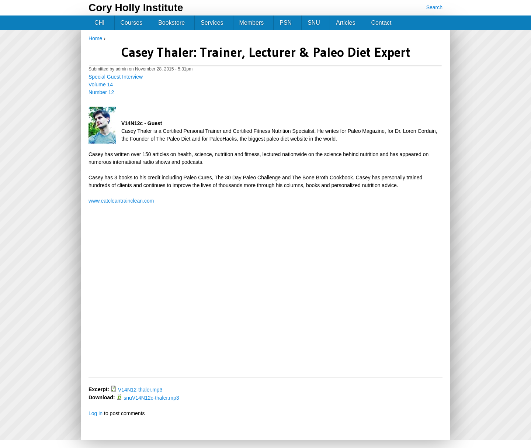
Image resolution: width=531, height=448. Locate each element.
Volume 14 (100, 84)
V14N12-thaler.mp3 (140, 390)
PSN (286, 23)
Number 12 (101, 92)
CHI (99, 23)
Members (251, 23)
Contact (381, 23)
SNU (314, 23)
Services (212, 23)
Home (95, 38)
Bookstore (171, 23)
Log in (95, 413)
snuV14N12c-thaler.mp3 (151, 398)
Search (434, 7)
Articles (345, 23)
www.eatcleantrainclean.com (121, 201)
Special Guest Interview (115, 77)
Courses (132, 23)
